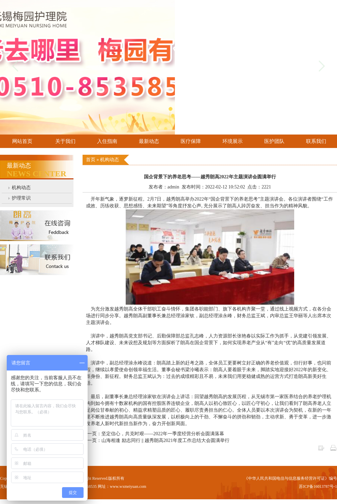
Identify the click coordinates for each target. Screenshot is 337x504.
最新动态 (149, 141)
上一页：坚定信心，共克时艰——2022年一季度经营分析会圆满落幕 (153, 433)
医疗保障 (191, 141)
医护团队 (274, 141)
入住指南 (107, 141)
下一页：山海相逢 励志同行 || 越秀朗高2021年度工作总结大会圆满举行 (156, 440)
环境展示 (232, 141)
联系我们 (316, 141)
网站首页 (22, 141)
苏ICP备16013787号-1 (318, 486)
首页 (91, 159)
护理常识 (21, 198)
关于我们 (65, 141)
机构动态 (21, 187)
